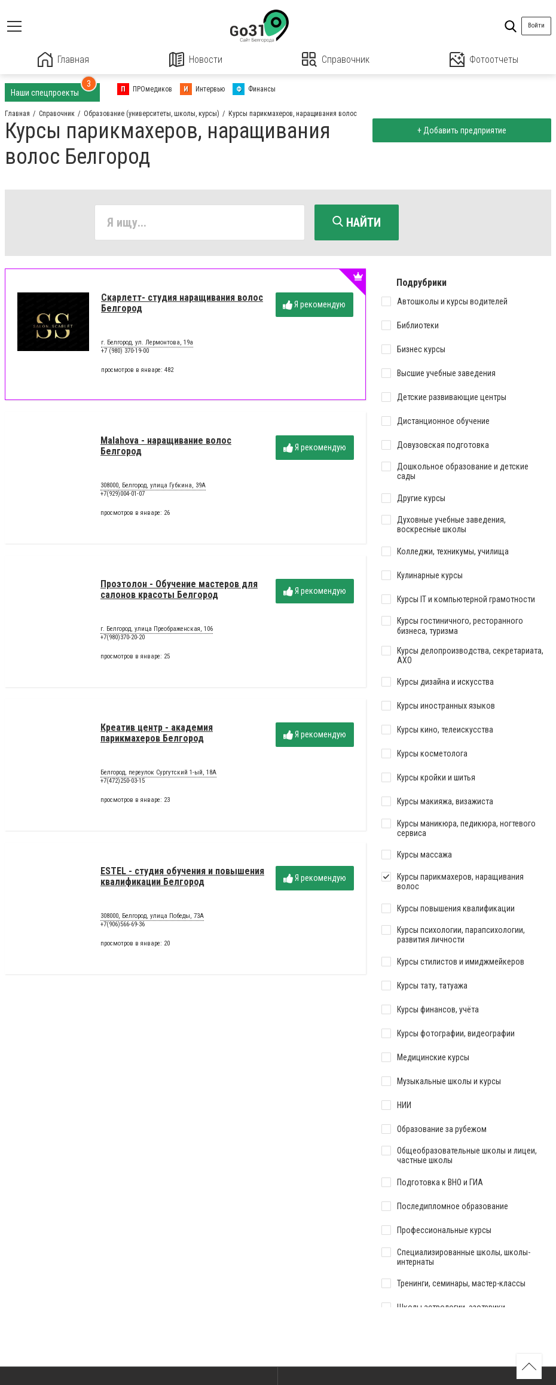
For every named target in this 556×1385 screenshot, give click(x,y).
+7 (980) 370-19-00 (125, 351)
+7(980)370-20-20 (122, 637)
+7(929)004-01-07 (122, 494)
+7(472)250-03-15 (122, 781)
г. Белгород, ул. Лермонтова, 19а (147, 343)
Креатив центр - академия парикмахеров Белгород (156, 733)
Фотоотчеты (484, 59)
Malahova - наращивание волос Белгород (165, 446)
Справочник (335, 59)
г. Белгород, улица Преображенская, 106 (156, 629)
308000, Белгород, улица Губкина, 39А (153, 486)
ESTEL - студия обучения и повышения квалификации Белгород (182, 876)
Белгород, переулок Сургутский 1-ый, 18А (158, 773)
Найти (356, 222)
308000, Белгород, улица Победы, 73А (152, 916)
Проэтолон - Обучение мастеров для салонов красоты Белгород (179, 589)
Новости (195, 59)
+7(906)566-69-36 (122, 924)
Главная (63, 59)
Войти (536, 25)
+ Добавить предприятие (461, 130)
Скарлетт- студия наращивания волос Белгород (182, 303)
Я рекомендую (314, 305)
